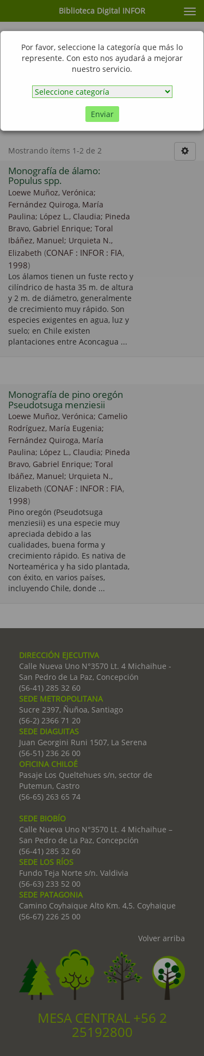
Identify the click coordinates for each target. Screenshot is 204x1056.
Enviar (102, 114)
